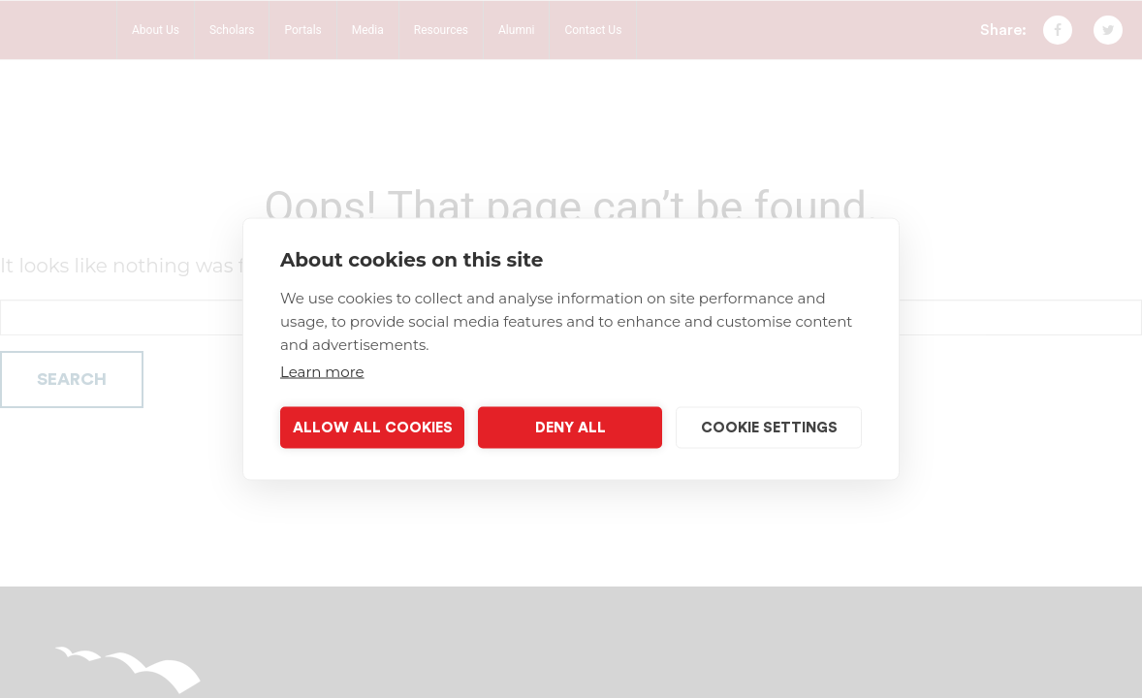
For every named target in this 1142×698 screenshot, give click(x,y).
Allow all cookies (373, 427)
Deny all (570, 427)
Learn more (322, 372)
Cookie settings (769, 427)
